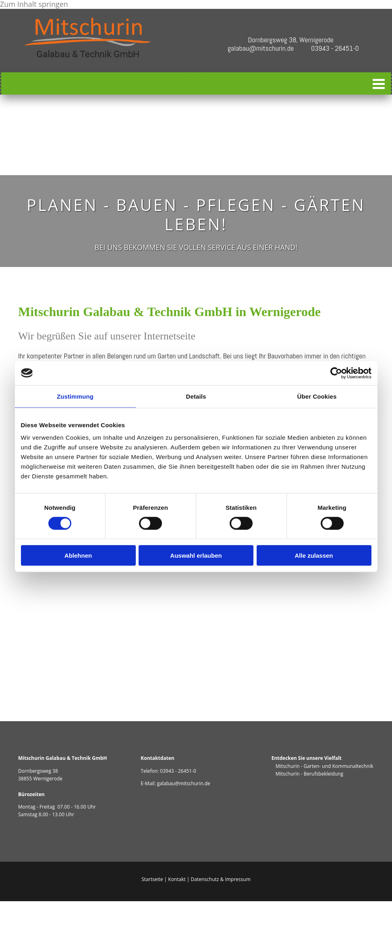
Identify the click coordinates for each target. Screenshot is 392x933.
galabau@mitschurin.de (183, 783)
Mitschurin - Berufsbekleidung (307, 773)
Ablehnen (78, 555)
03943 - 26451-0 (178, 771)
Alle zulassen (314, 555)
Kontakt (176, 879)
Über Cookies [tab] (317, 396)
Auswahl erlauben (196, 555)
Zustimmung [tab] (75, 396)
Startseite (152, 879)
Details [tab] (196, 396)
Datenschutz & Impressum (221, 879)
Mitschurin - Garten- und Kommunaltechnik (322, 766)
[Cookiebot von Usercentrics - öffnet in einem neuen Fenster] (336, 373)
